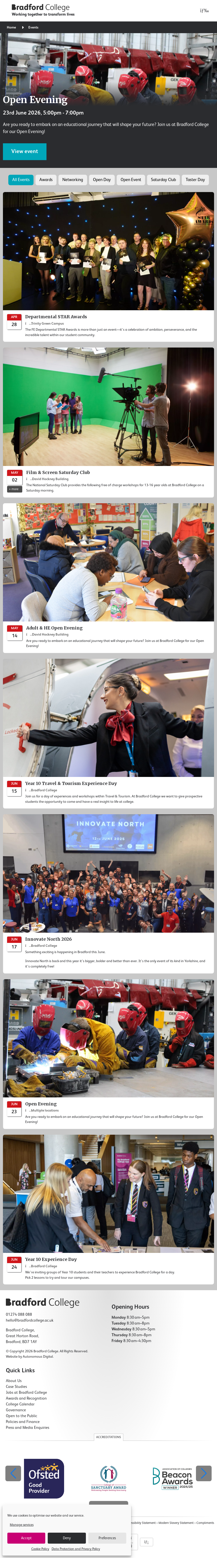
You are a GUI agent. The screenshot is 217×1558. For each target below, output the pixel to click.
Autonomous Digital (38, 1356)
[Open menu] (203, 10)
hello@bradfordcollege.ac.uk (29, 1321)
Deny (67, 1538)
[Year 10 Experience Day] (108, 1210)
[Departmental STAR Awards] (108, 267)
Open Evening (35, 100)
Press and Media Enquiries (27, 1428)
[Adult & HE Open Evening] (108, 578)
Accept (26, 1538)
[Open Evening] (108, 1054)
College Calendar (20, 1404)
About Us (14, 1381)
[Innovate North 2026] (108, 893)
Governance (16, 1410)
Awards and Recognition (26, 1399)
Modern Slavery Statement (176, 1523)
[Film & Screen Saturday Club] (108, 422)
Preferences (107, 1538)
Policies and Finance (23, 1422)
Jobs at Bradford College (26, 1393)
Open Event (131, 180)
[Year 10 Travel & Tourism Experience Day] (108, 734)
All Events (21, 180)
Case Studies (16, 1387)
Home (11, 27)
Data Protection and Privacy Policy (76, 1549)
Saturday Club (163, 180)
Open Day (102, 180)
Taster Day (195, 180)
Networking (72, 180)
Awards (46, 180)
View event (24, 151)
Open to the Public (21, 1416)
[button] (204, 1473)
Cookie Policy (40, 1549)
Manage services (22, 1525)
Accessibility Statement (140, 1523)
